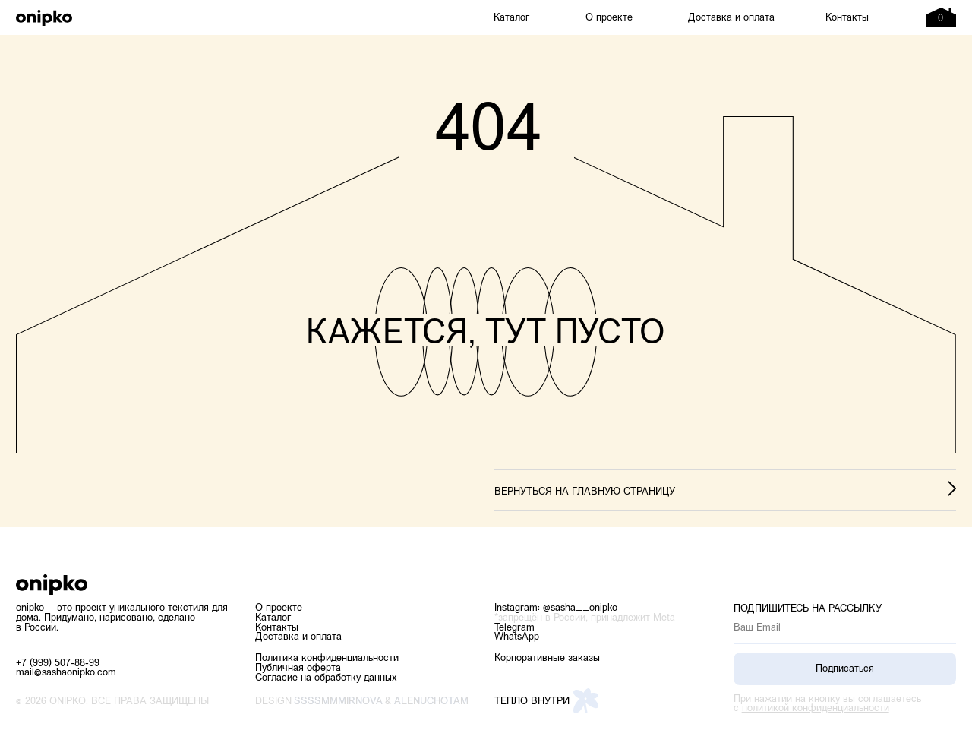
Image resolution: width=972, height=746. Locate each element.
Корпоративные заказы (547, 658)
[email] (845, 628)
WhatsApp (516, 637)
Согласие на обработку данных (326, 678)
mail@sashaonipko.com (66, 673)
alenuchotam (431, 701)
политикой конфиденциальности (815, 708)
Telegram (514, 628)
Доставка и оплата (731, 18)
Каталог (511, 18)
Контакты (847, 18)
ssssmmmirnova (338, 701)
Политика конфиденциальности (327, 658)
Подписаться (845, 669)
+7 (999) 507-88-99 (57, 664)
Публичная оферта (298, 668)
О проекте (609, 18)
